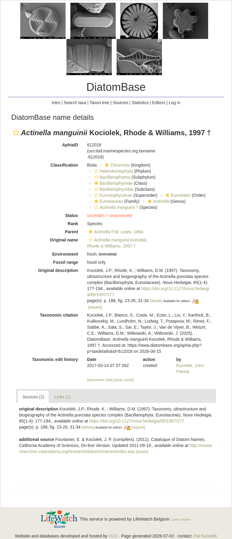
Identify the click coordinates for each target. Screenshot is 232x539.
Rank (73, 223)
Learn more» (181, 519)
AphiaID (70, 144)
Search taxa (75, 102)
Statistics (140, 102)
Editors (159, 102)
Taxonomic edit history (55, 359)
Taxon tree (99, 102)
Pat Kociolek (205, 536)
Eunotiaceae (108, 201)
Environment (65, 254)
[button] (16, 132)
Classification (64, 165)
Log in (174, 102)
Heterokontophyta (113, 171)
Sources (120, 102)
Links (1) (62, 396)
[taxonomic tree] (100, 380)
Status (71, 215)
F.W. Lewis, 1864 (115, 231)
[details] (156, 301)
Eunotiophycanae (112, 195)
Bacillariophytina (111, 177)
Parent (71, 231)
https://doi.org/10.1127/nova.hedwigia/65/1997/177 (136, 421)
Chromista (116, 165)
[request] (95, 307)
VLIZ (113, 536)
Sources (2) (33, 396)
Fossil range (65, 262)
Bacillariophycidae (113, 189)
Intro (56, 102)
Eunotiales (177, 195)
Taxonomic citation (59, 315)
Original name (64, 240)
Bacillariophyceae (113, 183)
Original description (58, 270)
